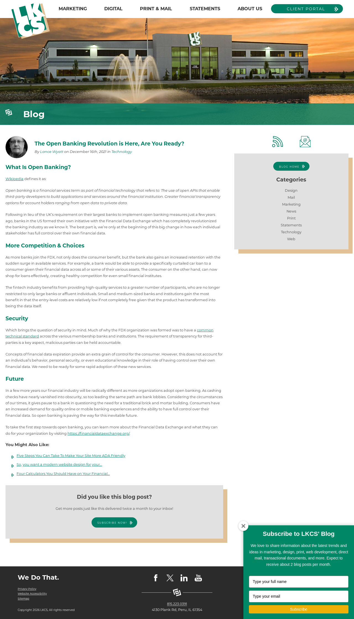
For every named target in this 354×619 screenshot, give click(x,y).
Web (291, 239)
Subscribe (298, 609)
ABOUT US (250, 8)
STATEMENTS (205, 8)
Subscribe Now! (112, 522)
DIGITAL (113, 8)
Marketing (291, 204)
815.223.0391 (177, 604)
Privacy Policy (28, 589)
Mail (291, 197)
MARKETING (73, 8)
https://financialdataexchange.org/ (98, 433)
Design (291, 190)
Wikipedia (15, 179)
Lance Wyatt (51, 152)
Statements (291, 225)
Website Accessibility (33, 593)
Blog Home (289, 166)
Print (291, 218)
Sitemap (24, 598)
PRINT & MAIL (156, 8)
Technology (121, 152)
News (291, 211)
